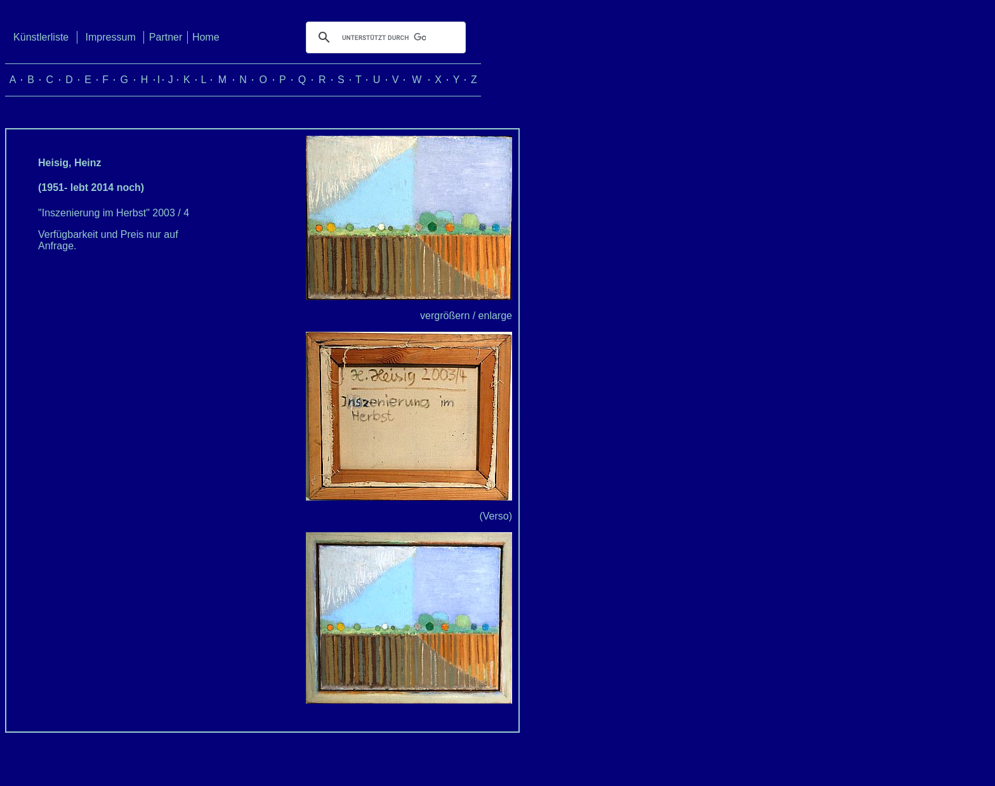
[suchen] (384, 37)
